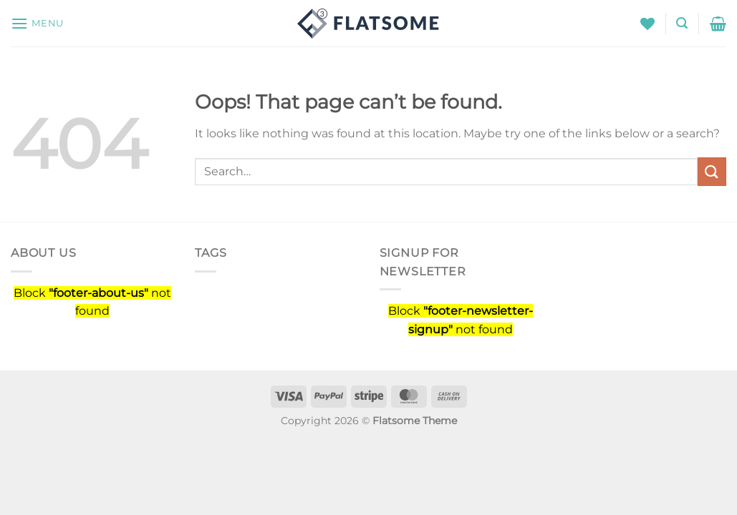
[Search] (682, 23)
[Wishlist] (647, 23)
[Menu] (37, 23)
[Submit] (712, 171)
